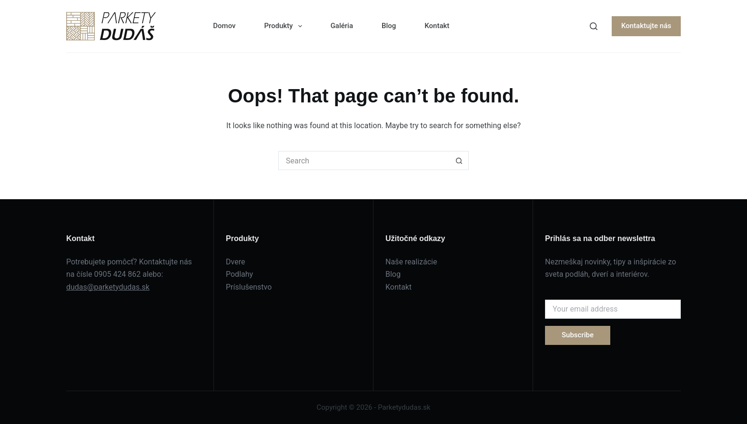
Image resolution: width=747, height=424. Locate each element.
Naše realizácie (411, 261)
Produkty (284, 26)
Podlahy (239, 274)
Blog (389, 25)
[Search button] (459, 160)
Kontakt (436, 25)
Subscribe (578, 335)
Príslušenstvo (249, 287)
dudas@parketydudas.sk (108, 287)
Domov (224, 25)
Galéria (342, 25)
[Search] (593, 26)
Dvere (235, 261)
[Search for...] (364, 160)
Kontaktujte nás (646, 25)
